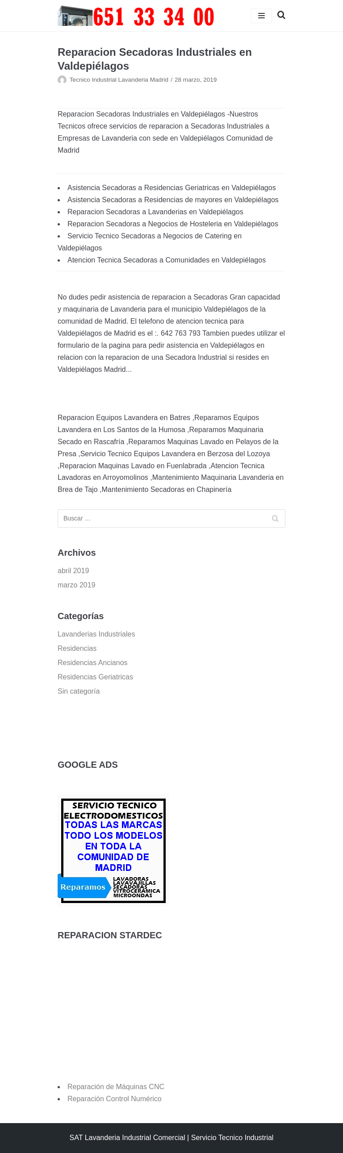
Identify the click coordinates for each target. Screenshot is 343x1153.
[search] (278, 15)
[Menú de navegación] (261, 15)
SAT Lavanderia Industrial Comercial (127, 1137)
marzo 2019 (77, 585)
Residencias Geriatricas (95, 677)
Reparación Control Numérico (114, 1099)
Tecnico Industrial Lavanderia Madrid (119, 79)
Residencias (77, 648)
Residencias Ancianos (93, 662)
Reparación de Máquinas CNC (115, 1087)
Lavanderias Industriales (96, 634)
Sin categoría (79, 691)
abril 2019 (73, 570)
